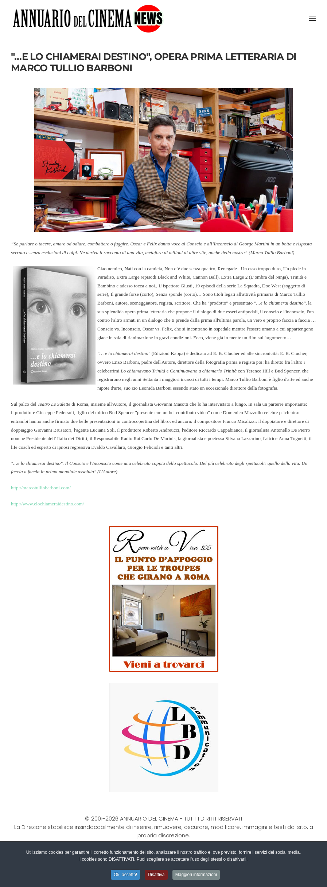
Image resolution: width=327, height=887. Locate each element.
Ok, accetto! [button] (125, 875)
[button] (312, 18)
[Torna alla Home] (88, 18)
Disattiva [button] (156, 875)
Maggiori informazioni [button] (196, 875)
